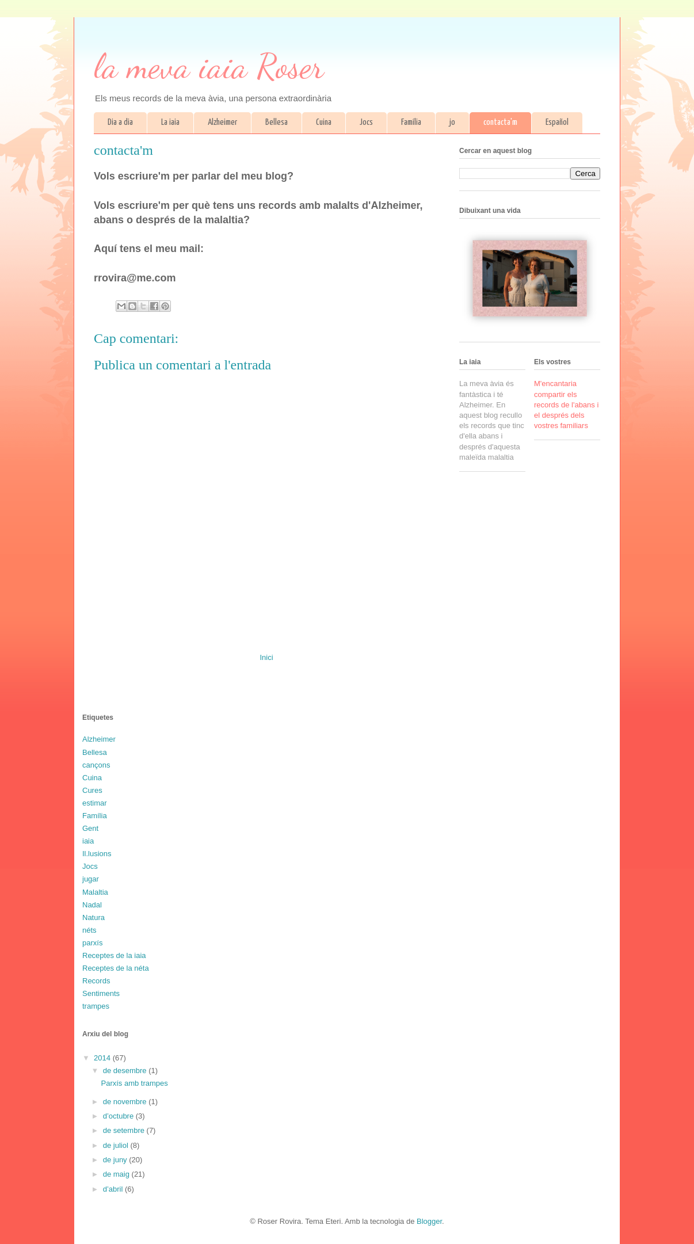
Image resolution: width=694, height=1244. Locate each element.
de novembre (126, 1101)
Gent (90, 828)
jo (452, 122)
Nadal (92, 904)
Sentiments (101, 993)
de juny (116, 1159)
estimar (94, 803)
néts (89, 930)
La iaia (170, 122)
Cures (92, 790)
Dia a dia (120, 122)
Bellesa (276, 122)
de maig (117, 1174)
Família (411, 122)
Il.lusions (97, 853)
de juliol (117, 1145)
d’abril (114, 1189)
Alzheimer (222, 122)
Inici (266, 657)
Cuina (323, 122)
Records (96, 980)
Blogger (429, 1221)
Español (557, 122)
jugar (90, 879)
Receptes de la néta (115, 968)
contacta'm (500, 122)
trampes (95, 1006)
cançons (96, 765)
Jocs (366, 122)
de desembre (126, 1070)
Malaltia (95, 892)
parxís (92, 942)
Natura (93, 917)
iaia (88, 841)
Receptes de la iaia (114, 955)
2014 (103, 1058)
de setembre (125, 1130)
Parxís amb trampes (134, 1083)
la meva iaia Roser (209, 66)
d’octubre (119, 1116)
